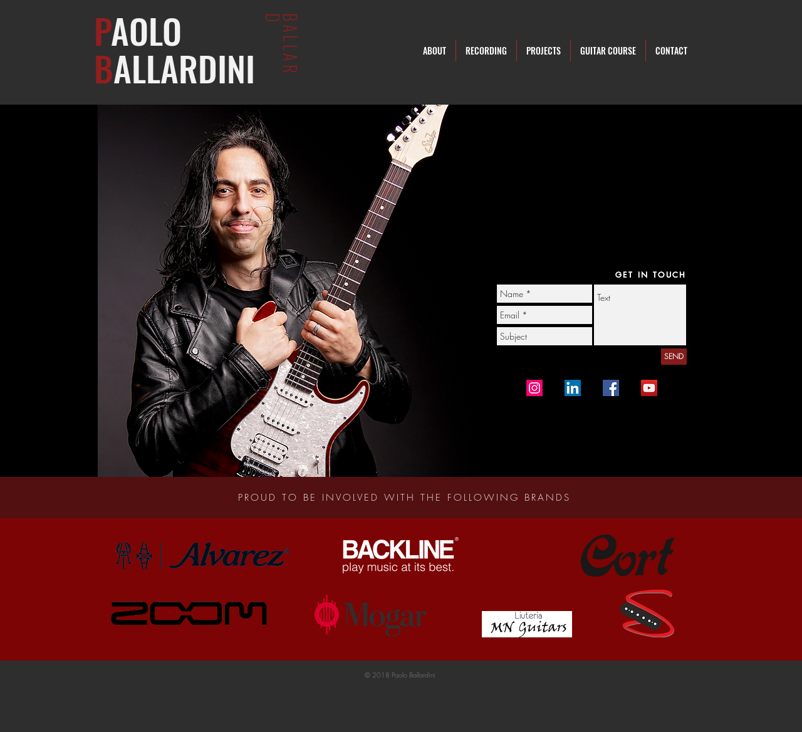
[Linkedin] (573, 388)
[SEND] (674, 356)
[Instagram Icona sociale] (534, 388)
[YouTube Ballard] (649, 388)
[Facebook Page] (611, 388)
